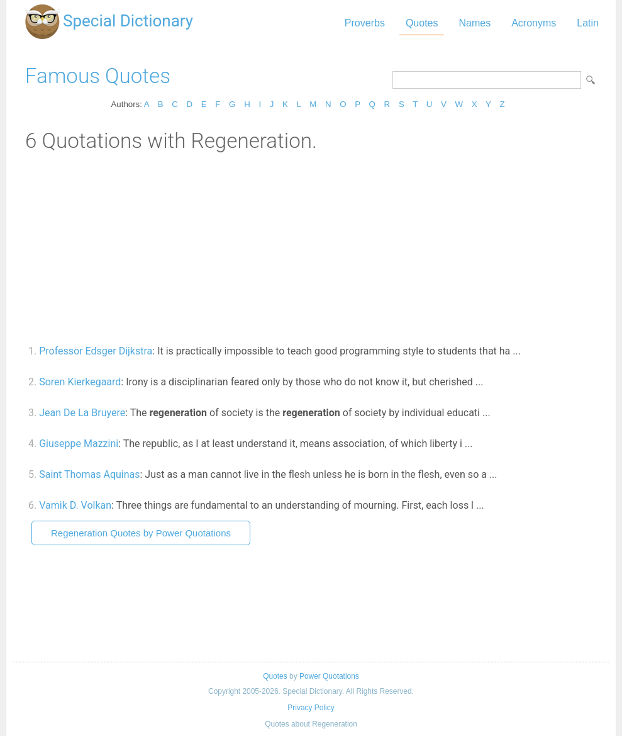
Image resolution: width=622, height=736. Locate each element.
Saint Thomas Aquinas (89, 474)
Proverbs (365, 23)
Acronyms (533, 23)
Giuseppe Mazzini (78, 444)
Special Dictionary (128, 20)
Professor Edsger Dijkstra (95, 351)
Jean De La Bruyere (82, 413)
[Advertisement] (311, 247)
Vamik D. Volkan (75, 505)
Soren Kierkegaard (80, 382)
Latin (588, 23)
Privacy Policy (310, 707)
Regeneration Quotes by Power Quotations (141, 533)
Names (474, 23)
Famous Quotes (97, 76)
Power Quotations (329, 676)
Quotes (422, 23)
